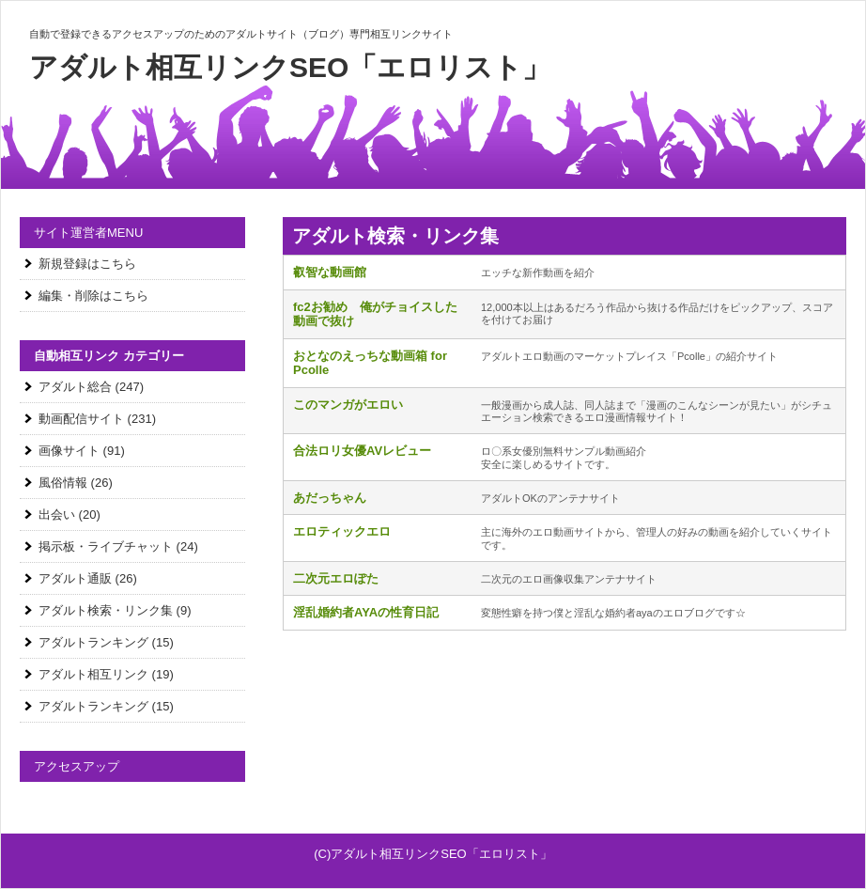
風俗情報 (63, 483)
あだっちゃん (329, 498)
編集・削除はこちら (93, 296)
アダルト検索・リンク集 (106, 610)
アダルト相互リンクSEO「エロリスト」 (289, 67)
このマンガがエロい (348, 405)
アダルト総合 (75, 387)
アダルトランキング (93, 642)
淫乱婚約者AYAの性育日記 (366, 612)
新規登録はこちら (87, 264)
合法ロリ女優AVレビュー (362, 451)
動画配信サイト (81, 419)
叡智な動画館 (329, 272)
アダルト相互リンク (93, 674)
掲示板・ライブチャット (106, 546)
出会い (57, 514)
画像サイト (69, 451)
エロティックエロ (342, 531)
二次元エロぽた (336, 578)
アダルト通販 (75, 578)
